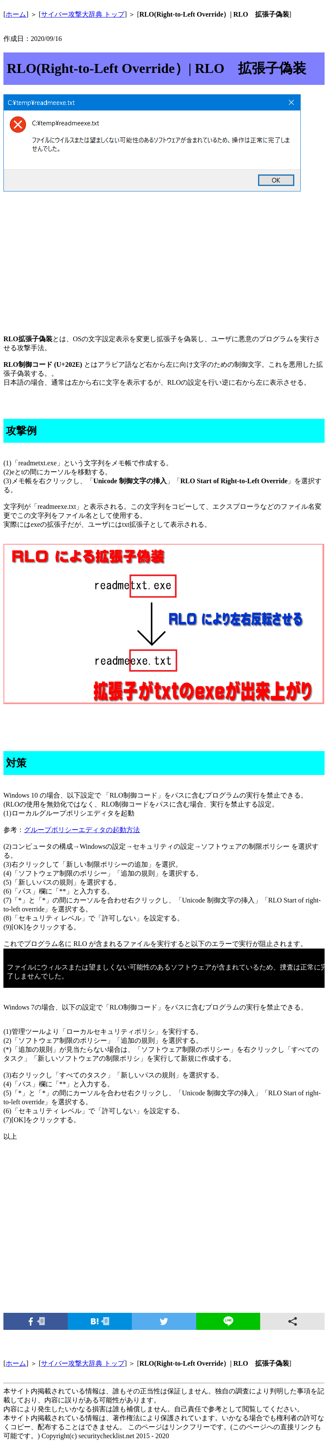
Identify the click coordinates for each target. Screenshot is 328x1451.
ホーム (16, 14)
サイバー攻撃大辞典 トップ (83, 14)
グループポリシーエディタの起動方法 (82, 829)
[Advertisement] (164, 260)
